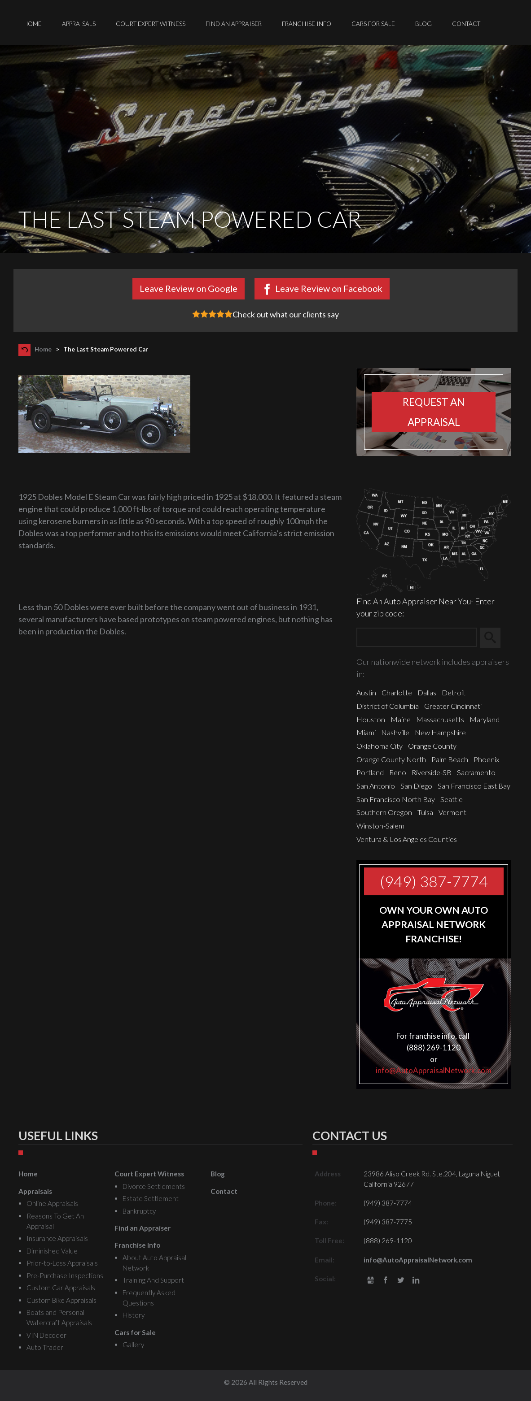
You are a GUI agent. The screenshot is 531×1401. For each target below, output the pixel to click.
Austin (366, 692)
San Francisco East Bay (474, 785)
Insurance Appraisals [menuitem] (57, 1238)
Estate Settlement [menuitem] (151, 1198)
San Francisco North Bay (395, 799)
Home (43, 349)
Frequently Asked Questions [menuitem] (149, 1297)
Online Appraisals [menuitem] (52, 1203)
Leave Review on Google (188, 288)
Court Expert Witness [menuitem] (150, 23)
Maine (401, 719)
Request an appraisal (434, 412)
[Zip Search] (416, 638)
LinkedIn (416, 1281)
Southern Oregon (384, 812)
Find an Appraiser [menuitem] (234, 23)
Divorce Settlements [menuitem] (154, 1186)
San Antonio (375, 785)
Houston (370, 719)
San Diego (416, 785)
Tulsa (425, 812)
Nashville (395, 732)
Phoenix (486, 759)
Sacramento (476, 772)
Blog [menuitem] (423, 23)
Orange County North (391, 759)
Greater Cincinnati (453, 706)
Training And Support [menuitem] (153, 1280)
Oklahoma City (379, 746)
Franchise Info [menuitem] (306, 23)
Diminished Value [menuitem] (52, 1251)
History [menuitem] (134, 1315)
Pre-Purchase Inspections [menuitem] (64, 1275)
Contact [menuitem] (466, 23)
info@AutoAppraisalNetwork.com (434, 1070)
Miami (366, 732)
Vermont (452, 812)
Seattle (451, 799)
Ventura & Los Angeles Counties (406, 839)
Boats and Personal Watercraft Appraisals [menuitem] (59, 1317)
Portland (370, 772)
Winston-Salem (380, 825)
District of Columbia (387, 706)
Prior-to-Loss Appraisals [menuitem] (62, 1263)
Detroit (453, 692)
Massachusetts (440, 719)
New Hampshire (440, 732)
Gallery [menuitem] (133, 1344)
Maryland (485, 719)
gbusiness (370, 1281)
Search (494, 637)
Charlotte (397, 692)
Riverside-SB (432, 772)
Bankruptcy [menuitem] (139, 1211)
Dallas (426, 692)
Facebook (386, 1281)
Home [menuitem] (32, 23)
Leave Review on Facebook (328, 288)
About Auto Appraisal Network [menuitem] (154, 1263)
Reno (397, 772)
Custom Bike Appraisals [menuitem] (61, 1300)
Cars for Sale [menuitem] (373, 23)
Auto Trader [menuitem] (44, 1347)
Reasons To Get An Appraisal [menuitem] (55, 1221)
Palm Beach (449, 759)
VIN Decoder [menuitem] (46, 1335)
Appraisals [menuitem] (79, 23)
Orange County (432, 746)
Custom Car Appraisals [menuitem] (60, 1288)
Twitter (401, 1281)
